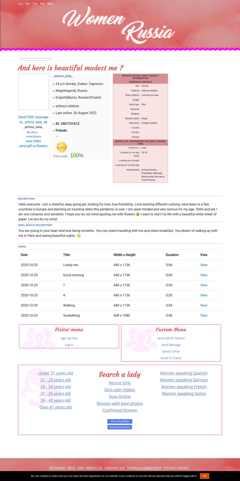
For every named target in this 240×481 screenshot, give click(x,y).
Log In (69, 345)
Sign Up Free (68, 338)
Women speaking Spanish (183, 373)
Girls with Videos (119, 390)
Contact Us (114, 467)
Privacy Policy (176, 467)
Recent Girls (120, 383)
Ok (204, 476)
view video (33, 141)
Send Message (171, 345)
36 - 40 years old (56, 400)
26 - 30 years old (56, 386)
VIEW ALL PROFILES (119, 421)
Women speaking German (184, 380)
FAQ (81, 467)
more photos (33, 136)
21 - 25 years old (56, 380)
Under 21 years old (55, 373)
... (57, 135)
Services (57, 467)
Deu (50, 3)
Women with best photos (120, 403)
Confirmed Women (119, 410)
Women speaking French (184, 386)
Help (71, 467)
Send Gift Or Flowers (171, 338)
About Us (94, 467)
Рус (27, 3)
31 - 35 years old (56, 393)
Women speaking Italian (184, 393)
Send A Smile (171, 351)
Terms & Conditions (144, 467)
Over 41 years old (55, 407)
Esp (42, 3)
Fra (35, 3)
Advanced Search (120, 427)
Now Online (120, 396)
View (203, 265)
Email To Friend (171, 358)
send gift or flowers (33, 146)
